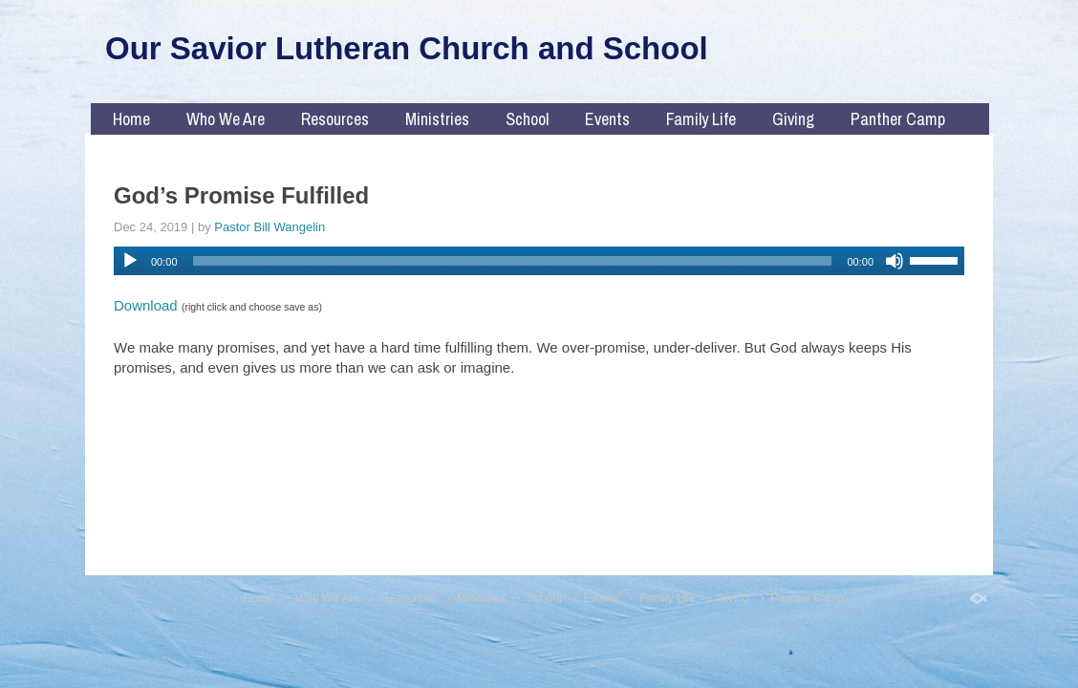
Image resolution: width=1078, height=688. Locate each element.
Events (607, 119)
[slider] (512, 261)
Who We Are (225, 119)
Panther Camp (898, 119)
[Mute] (894, 260)
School (527, 119)
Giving (793, 119)
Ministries (437, 119)
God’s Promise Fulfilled (241, 195)
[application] (539, 261)
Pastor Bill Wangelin (269, 227)
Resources (335, 119)
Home (131, 119)
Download (146, 305)
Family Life (701, 119)
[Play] (130, 260)
